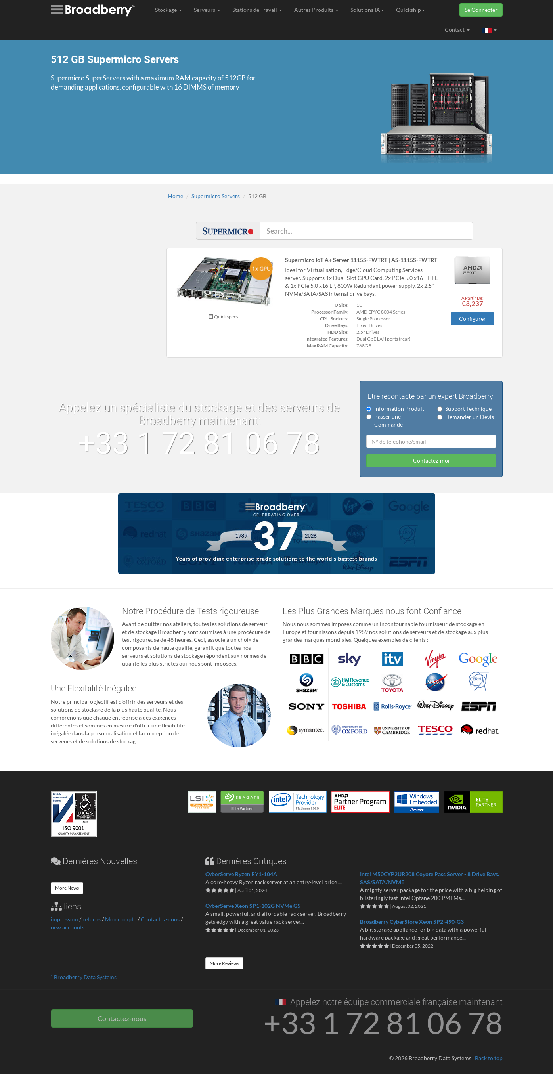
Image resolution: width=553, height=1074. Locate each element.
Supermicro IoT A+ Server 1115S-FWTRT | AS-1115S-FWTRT (361, 260)
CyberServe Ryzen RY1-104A (241, 873)
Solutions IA (367, 9)
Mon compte (120, 919)
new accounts (67, 927)
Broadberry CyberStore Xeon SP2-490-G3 (412, 921)
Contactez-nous (160, 919)
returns (91, 919)
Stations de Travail (257, 9)
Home (175, 196)
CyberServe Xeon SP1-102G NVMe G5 (252, 905)
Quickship (410, 9)
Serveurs (207, 9)
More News (67, 887)
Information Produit (395, 408)
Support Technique (464, 408)
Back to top (489, 1058)
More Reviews (224, 963)
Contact (457, 29)
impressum (64, 919)
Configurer (472, 318)
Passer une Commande (384, 420)
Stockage (168, 9)
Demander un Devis (465, 417)
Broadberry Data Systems (84, 976)
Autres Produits (316, 9)
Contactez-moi (431, 460)
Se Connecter (481, 9)
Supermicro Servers (215, 196)
